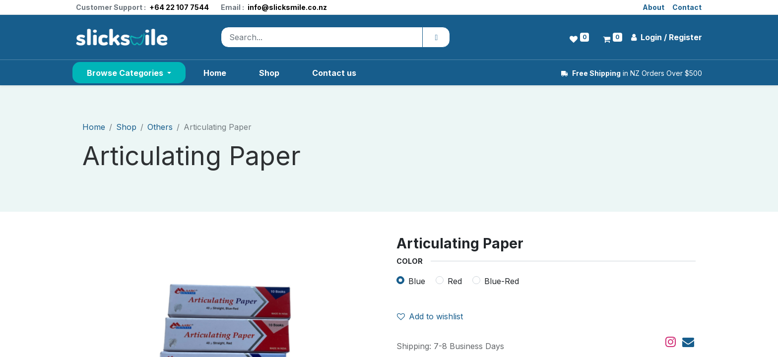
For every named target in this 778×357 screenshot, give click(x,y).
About (653, 7)
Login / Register (666, 37)
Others (160, 127)
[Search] (436, 37)
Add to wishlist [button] (430, 316)
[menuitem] (214, 73)
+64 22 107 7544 (179, 7)
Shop (126, 127)
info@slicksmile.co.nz (287, 7)
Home (93, 127)
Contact (687, 7)
